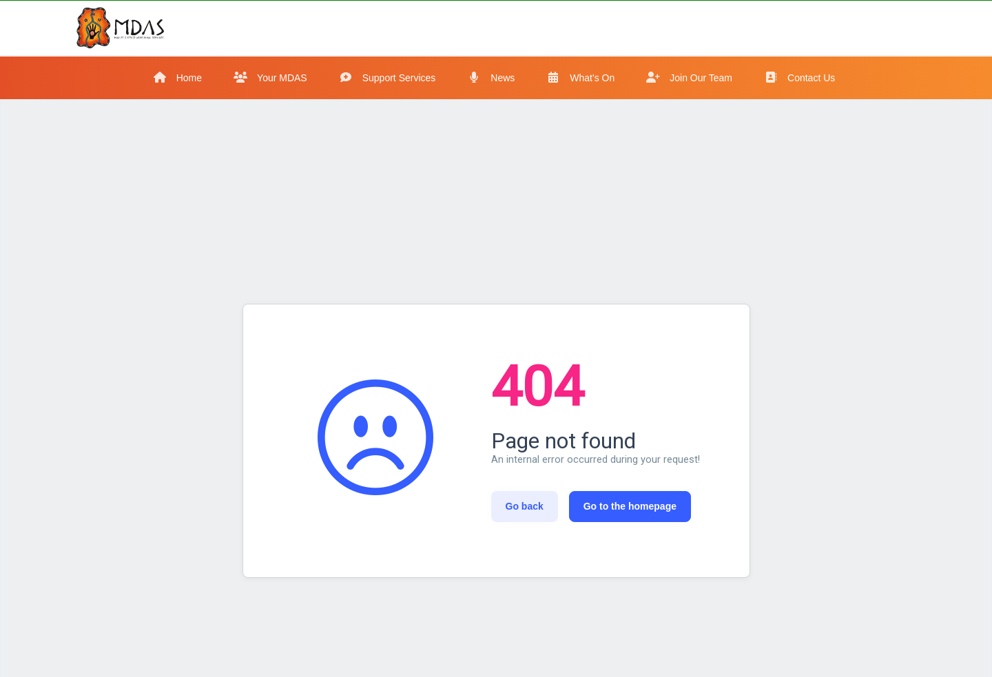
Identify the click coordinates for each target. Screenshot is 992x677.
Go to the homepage (629, 506)
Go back (525, 506)
